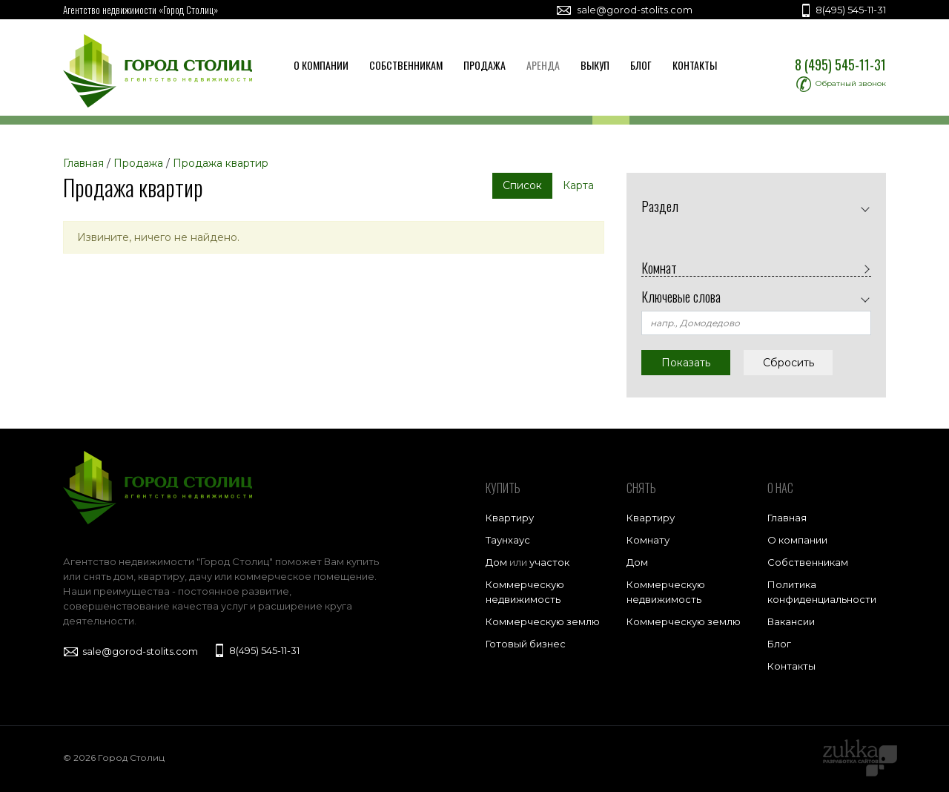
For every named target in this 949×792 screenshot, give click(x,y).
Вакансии (791, 621)
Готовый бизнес (526, 644)
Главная (787, 518)
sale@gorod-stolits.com (624, 10)
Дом (496, 562)
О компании (321, 65)
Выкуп (595, 65)
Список (522, 185)
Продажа (484, 65)
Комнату (647, 540)
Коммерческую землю (543, 621)
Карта (578, 185)
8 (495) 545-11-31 (840, 64)
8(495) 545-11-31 (842, 10)
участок (549, 562)
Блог (641, 65)
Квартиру (510, 518)
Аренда (543, 65)
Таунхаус (508, 540)
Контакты (694, 65)
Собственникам (406, 65)
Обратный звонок (841, 83)
